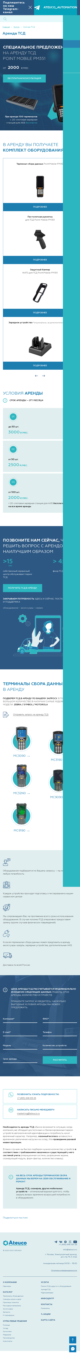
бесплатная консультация (24, 78)
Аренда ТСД (45, 1294)
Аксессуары (8, 1314)
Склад (5, 1333)
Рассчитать (60, 1065)
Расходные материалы (12, 1311)
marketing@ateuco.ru (28, 1119)
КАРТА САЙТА (48, 1325)
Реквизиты (45, 1313)
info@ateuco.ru (70, 1255)
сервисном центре (12, 897)
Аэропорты (7, 1346)
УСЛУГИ (45, 1287)
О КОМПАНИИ (10, 1287)
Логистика (7, 1337)
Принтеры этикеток (11, 1307)
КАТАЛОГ (8, 1297)
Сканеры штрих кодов (12, 1304)
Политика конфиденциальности (64, 1275)
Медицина (7, 1340)
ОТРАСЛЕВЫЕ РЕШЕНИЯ (15, 1326)
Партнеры (7, 1291)
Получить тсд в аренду (22, 588)
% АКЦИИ (46, 1319)
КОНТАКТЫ (46, 1309)
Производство (9, 1343)
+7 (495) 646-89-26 (68, 1250)
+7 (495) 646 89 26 (26, 1103)
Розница (6, 1330)
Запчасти (6, 1317)
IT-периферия (8, 1320)
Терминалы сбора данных (13, 1301)
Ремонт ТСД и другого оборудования (56, 1291)
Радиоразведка (47, 1298)
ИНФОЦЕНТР (47, 1304)
